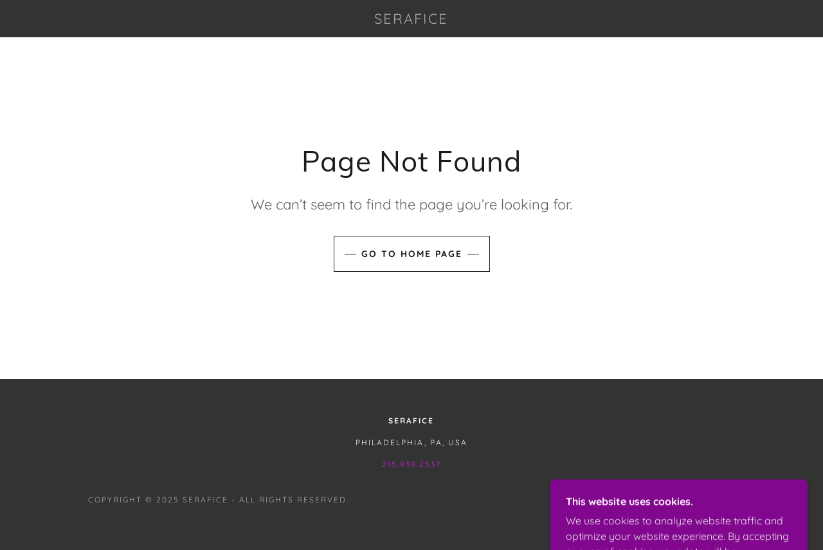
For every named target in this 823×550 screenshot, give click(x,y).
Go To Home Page (411, 254)
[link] (411, 19)
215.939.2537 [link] (411, 464)
